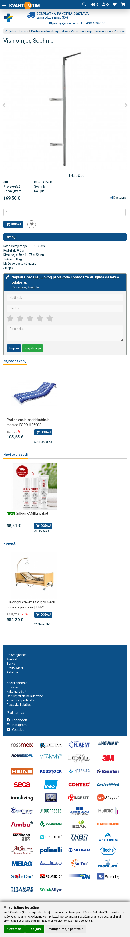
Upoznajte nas (17, 655)
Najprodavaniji (15, 361)
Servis (11, 663)
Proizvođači (15, 668)
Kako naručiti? (16, 691)
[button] (105, 4)
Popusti (9, 543)
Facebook (17, 720)
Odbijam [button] (34, 929)
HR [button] (94, 4)
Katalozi (12, 672)
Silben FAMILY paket (32, 513)
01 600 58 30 (95, 23)
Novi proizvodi (15, 455)
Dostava (12, 687)
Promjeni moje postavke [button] (65, 929)
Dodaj (13, 224)
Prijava (14, 348)
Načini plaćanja (17, 683)
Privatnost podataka (21, 700)
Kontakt (12, 659)
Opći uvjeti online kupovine (25, 696)
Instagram (17, 725)
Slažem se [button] (14, 929)
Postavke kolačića (19, 704)
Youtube (15, 730)
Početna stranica (16, 31)
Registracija (33, 348)
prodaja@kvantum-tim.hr (66, 23)
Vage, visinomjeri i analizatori (91, 31)
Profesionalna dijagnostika (49, 31)
